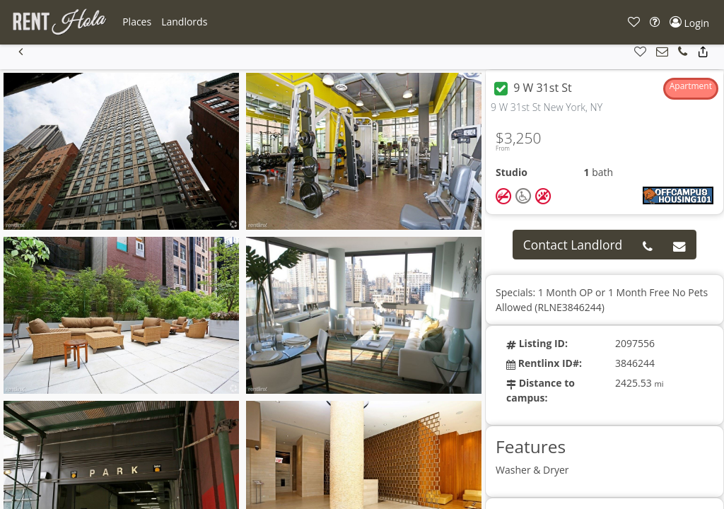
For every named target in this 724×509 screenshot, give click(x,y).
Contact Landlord (573, 244)
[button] (136, 22)
